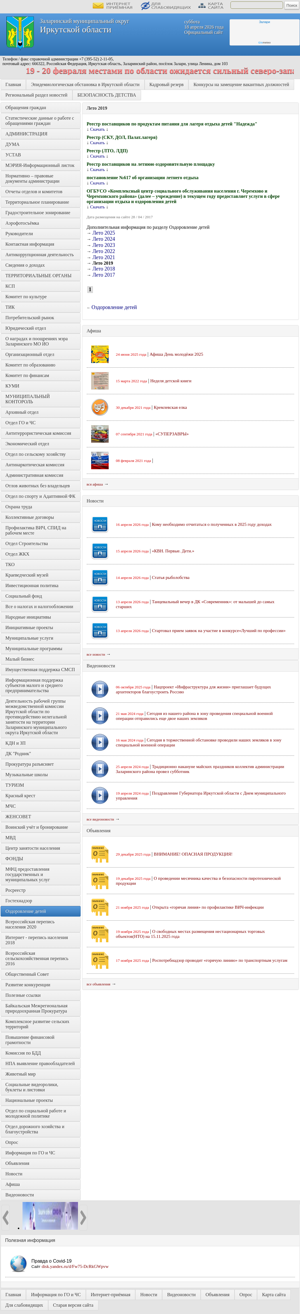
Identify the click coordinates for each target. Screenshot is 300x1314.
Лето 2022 (104, 251)
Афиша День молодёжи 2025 (176, 354)
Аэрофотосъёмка (22, 223)
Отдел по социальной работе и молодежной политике (36, 1113)
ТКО (10, 564)
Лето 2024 (104, 239)
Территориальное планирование (37, 202)
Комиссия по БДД (23, 1052)
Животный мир (21, 1074)
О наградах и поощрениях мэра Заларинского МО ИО (37, 341)
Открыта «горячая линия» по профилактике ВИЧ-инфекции (208, 907)
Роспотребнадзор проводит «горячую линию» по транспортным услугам (219, 960)
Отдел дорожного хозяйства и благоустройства (36, 1129)
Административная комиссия (34, 475)
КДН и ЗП (16, 743)
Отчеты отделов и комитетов (34, 191)
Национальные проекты (29, 1100)
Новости (14, 1173)
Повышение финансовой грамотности (31, 1040)
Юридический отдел (26, 328)
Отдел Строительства (27, 543)
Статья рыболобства (171, 577)
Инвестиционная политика (32, 585)
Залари (264, 22)
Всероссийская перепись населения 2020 (31, 924)
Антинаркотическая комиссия (35, 464)
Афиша (13, 1184)
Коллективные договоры (30, 517)
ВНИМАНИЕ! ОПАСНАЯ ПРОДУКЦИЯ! (193, 854)
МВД (11, 837)
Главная (13, 84)
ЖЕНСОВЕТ (18, 816)
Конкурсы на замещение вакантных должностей (241, 84)
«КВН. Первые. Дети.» (173, 551)
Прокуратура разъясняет (30, 764)
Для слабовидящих (24, 1305)
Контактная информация (30, 244)
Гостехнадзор (19, 900)
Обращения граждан (26, 107)
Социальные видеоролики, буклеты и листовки (33, 1087)
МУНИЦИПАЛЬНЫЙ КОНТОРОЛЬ (28, 399)
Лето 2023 (104, 245)
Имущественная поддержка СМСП (40, 669)
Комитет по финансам (27, 375)
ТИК (10, 307)
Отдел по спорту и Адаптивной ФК (41, 496)
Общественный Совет (27, 974)
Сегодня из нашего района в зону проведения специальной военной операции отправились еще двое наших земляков (194, 716)
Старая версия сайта (73, 1305)
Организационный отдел (30, 354)
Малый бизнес (20, 659)
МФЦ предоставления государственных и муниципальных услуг (28, 874)
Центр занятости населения (33, 848)
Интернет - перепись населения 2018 (37, 940)
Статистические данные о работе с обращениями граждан (40, 121)
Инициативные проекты (29, 627)
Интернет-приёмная (111, 1294)
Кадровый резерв (167, 84)
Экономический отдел (27, 443)
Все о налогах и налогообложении (39, 606)
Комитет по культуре (26, 296)
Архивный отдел (22, 412)
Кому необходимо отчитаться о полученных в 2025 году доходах (212, 524)
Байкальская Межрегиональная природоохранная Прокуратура (37, 1008)
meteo (264, 42)
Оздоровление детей (26, 911)
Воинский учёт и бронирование (37, 827)
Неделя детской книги (170, 380)
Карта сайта (274, 1294)
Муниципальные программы (34, 648)
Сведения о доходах (25, 265)
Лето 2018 (104, 269)
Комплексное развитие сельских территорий (38, 1024)
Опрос (12, 1142)
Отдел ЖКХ (18, 554)
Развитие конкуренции (28, 984)
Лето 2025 (104, 233)
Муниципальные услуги (29, 638)
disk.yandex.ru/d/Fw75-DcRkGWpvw (75, 1266)
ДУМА (13, 144)
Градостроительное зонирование (38, 212)
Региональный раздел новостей (36, 95)
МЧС (11, 806)
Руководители (19, 233)
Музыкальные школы (27, 774)
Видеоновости (20, 1194)
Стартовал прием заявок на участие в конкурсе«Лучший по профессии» (219, 630)
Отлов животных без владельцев (38, 485)
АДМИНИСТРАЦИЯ (27, 133)
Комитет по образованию (31, 364)
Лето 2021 (104, 257)
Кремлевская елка (170, 407)
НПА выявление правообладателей (40, 1063)
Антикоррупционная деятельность (40, 254)
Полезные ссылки (23, 995)
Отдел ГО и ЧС (21, 422)
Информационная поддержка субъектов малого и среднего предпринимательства (35, 685)
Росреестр (16, 890)
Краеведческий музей (27, 575)
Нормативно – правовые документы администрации (33, 178)
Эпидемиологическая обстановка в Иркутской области (85, 84)
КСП (10, 286)
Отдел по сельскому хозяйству (36, 454)
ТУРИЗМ (15, 785)
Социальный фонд (24, 596)
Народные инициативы (28, 617)
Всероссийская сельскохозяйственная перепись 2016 (38, 958)
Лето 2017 (104, 275)
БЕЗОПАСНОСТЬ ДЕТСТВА (106, 95)
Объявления (18, 1163)
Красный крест (20, 795)
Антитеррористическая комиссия (38, 433)
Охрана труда (19, 506)
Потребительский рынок (30, 317)
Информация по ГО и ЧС (30, 1152)
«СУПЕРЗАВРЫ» (172, 434)
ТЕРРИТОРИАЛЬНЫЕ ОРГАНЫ (39, 275)
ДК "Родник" (18, 753)
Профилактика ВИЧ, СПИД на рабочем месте (36, 530)
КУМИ (12, 385)
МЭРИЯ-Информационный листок (40, 165)
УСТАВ (13, 154)
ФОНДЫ (14, 858)
